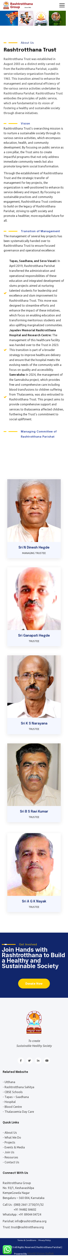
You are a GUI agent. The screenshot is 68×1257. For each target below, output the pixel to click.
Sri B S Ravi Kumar (34, 811)
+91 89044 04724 (29, 1214)
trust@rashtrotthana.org (27, 1227)
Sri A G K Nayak (34, 901)
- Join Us (8, 1152)
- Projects (9, 1142)
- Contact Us (11, 1162)
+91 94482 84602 (25, 1209)
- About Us (10, 1132)
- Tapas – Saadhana (16, 1097)
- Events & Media (14, 1147)
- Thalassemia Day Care (18, 1111)
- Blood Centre (12, 1106)
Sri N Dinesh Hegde (34, 547)
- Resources (10, 1157)
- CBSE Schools (13, 1092)
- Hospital (9, 1101)
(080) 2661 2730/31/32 (29, 1204)
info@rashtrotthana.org (30, 1221)
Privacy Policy (44, 1240)
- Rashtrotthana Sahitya (18, 1087)
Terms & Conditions (26, 1240)
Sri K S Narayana (34, 723)
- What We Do (12, 1137)
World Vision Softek (40, 1253)
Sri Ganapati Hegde (34, 635)
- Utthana (9, 1082)
